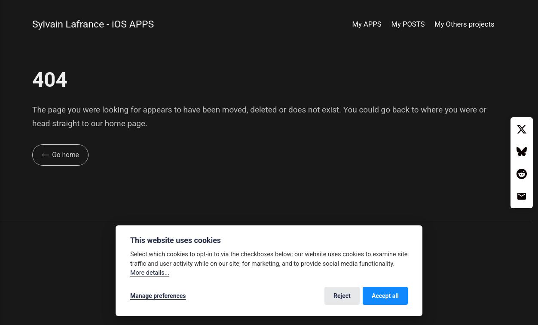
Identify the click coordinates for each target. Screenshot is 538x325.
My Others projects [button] (464, 24)
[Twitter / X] (521, 129)
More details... (149, 272)
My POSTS (408, 24)
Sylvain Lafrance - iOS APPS (93, 24)
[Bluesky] (521, 151)
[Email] (521, 196)
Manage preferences (158, 295)
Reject (342, 295)
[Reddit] (521, 173)
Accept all (385, 295)
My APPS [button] (367, 24)
